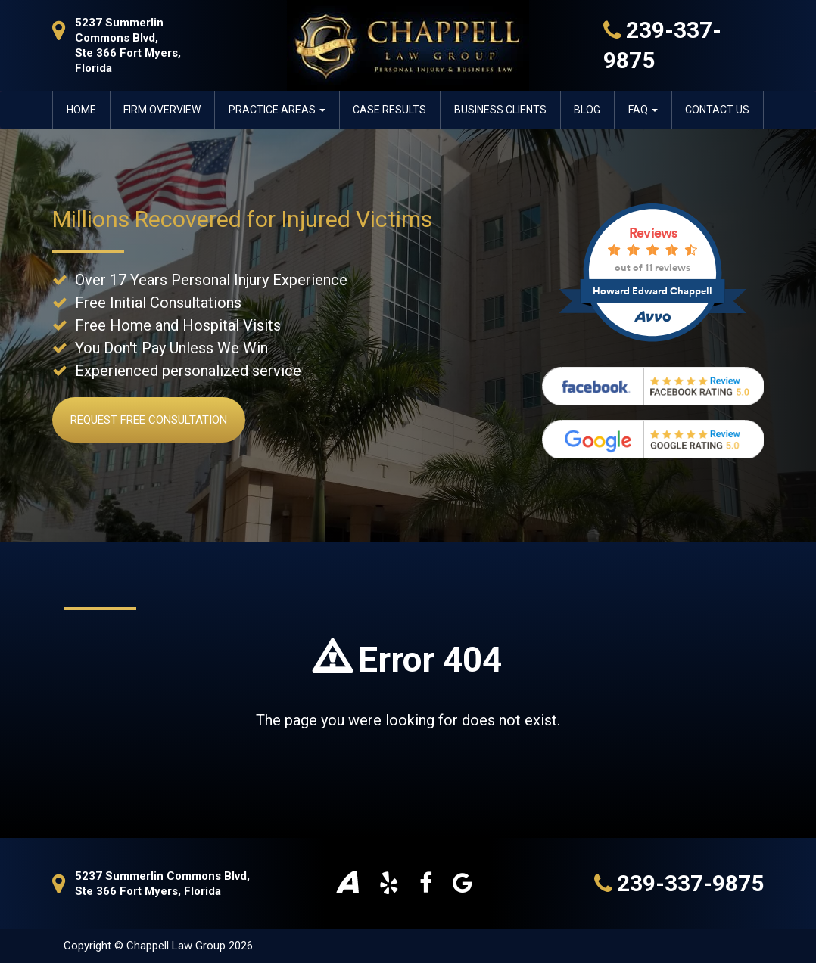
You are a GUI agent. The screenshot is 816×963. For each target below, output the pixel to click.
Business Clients (500, 110)
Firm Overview (162, 110)
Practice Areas (277, 110)
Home (81, 110)
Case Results (389, 110)
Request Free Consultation (148, 420)
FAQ (643, 110)
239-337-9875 (679, 883)
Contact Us (717, 110)
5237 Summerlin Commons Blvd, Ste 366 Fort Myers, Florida (116, 45)
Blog (587, 110)
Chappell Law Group (177, 945)
